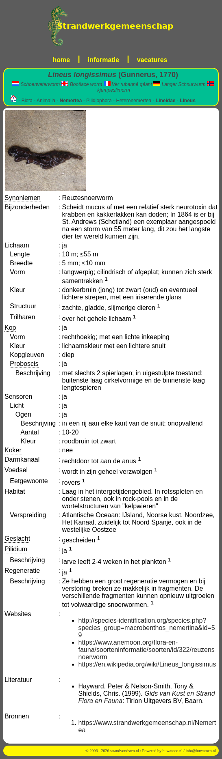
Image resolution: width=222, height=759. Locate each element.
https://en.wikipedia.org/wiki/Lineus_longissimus (147, 664)
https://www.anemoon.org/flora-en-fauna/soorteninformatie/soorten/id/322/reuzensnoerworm (146, 649)
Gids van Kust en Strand (179, 693)
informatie (103, 59)
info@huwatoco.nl (201, 750)
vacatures (152, 59)
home (61, 59)
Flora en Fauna (100, 700)
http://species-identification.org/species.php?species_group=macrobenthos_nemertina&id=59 (146, 628)
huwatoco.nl (173, 750)
